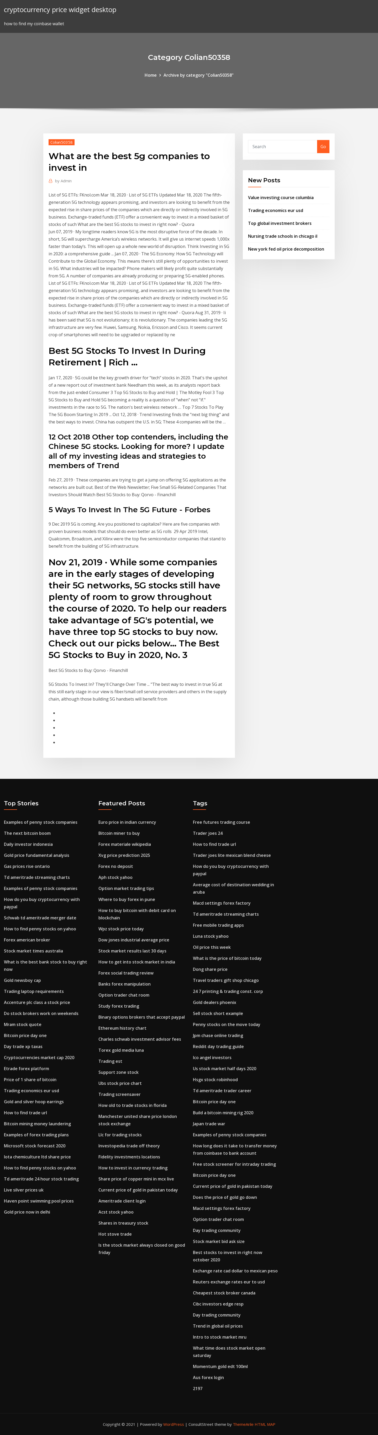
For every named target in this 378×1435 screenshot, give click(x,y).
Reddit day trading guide (218, 1046)
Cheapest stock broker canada (224, 1293)
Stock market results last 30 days (132, 951)
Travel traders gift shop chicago (226, 980)
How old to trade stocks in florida (132, 1105)
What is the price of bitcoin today (227, 958)
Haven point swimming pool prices (39, 1201)
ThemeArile (243, 1424)
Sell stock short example (218, 1013)
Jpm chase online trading (218, 1035)
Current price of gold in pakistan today (138, 1190)
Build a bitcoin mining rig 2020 (223, 1113)
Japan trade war (209, 1124)
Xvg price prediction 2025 (124, 855)
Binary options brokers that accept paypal (141, 1017)
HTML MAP (265, 1424)
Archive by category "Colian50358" (199, 75)
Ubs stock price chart (120, 1083)
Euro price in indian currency (127, 822)
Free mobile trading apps (218, 925)
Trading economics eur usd (275, 210)
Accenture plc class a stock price (37, 1002)
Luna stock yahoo (211, 936)
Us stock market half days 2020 (224, 1068)
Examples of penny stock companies (40, 822)
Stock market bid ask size (219, 1241)
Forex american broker (27, 940)
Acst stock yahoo (116, 1212)
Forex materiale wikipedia (124, 844)
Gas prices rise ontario (27, 866)
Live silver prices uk (24, 1190)
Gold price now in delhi (27, 1212)
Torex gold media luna (121, 1050)
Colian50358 (61, 142)
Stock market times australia (33, 951)
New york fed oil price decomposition (286, 249)
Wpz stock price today (121, 929)
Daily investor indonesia (28, 844)
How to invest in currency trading (132, 1168)
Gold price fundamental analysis (36, 855)
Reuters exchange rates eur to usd (229, 1282)
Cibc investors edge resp (218, 1304)
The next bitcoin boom (27, 833)
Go (323, 146)
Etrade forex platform (26, 1068)
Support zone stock (118, 1072)
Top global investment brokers (280, 223)
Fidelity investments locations (129, 1157)
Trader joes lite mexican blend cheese (232, 855)
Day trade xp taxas (23, 1046)
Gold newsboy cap (22, 980)
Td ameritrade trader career (222, 1091)
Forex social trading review (126, 973)
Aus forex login (208, 1377)
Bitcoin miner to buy (119, 833)
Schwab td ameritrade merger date (40, 918)
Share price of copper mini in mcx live (136, 1179)
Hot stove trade (115, 1234)
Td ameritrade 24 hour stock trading (41, 1179)
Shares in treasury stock (123, 1223)
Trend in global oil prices (218, 1326)
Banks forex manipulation (124, 984)
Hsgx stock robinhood (215, 1079)
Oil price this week (212, 947)
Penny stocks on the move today (226, 1024)
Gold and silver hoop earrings (34, 1102)
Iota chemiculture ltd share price (37, 1157)
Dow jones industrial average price (133, 940)
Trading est (110, 1061)
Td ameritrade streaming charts (37, 877)
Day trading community (217, 1230)
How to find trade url (25, 1113)
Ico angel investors (212, 1057)
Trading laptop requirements (34, 991)
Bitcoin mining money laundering (37, 1124)
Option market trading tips (126, 888)
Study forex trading (118, 1006)
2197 (197, 1388)
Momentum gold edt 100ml (220, 1366)
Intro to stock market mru (219, 1337)
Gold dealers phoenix (214, 1002)
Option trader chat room (123, 995)
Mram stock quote (22, 1024)
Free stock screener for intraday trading (234, 1164)
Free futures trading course (221, 822)
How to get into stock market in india (136, 962)
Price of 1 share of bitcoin (30, 1079)
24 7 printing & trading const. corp (228, 991)
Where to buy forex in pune (126, 899)
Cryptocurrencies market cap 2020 (39, 1057)
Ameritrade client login (122, 1201)
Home (151, 75)
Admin (63, 180)
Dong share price (210, 969)
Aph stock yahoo (115, 877)
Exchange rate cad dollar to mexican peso (235, 1271)
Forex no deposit (115, 866)
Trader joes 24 (208, 833)
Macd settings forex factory (222, 903)
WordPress (173, 1424)
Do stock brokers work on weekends (41, 1013)
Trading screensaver (119, 1094)
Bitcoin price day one (25, 1035)
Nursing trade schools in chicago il (282, 236)
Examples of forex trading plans (36, 1135)
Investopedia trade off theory (129, 1146)
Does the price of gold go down (225, 1197)
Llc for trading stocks (120, 1135)
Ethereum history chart (122, 1028)
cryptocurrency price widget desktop (60, 9)
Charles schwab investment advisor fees (139, 1039)
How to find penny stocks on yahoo (40, 929)
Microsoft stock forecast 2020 (34, 1146)
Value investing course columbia (281, 197)
